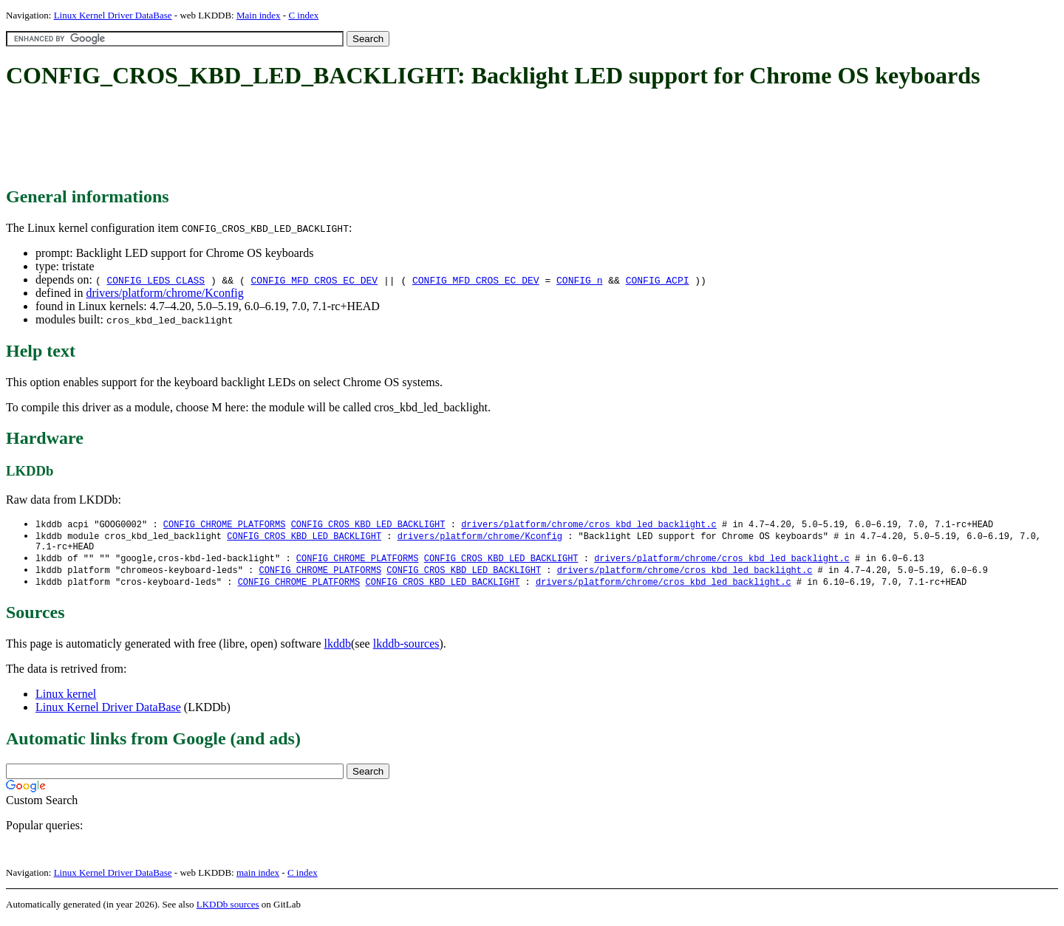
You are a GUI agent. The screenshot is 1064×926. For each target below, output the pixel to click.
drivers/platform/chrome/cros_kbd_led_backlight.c (589, 524)
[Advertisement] (275, 139)
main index (257, 878)
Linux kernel (65, 699)
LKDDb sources (228, 910)
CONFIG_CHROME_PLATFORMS (224, 524)
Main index (258, 15)
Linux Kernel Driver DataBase (113, 15)
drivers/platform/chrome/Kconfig (164, 293)
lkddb (337, 649)
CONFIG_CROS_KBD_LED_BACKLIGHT (368, 524)
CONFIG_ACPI (657, 280)
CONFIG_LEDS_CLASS (155, 280)
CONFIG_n (579, 280)
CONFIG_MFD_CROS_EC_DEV (314, 280)
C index (303, 15)
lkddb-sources (406, 649)
